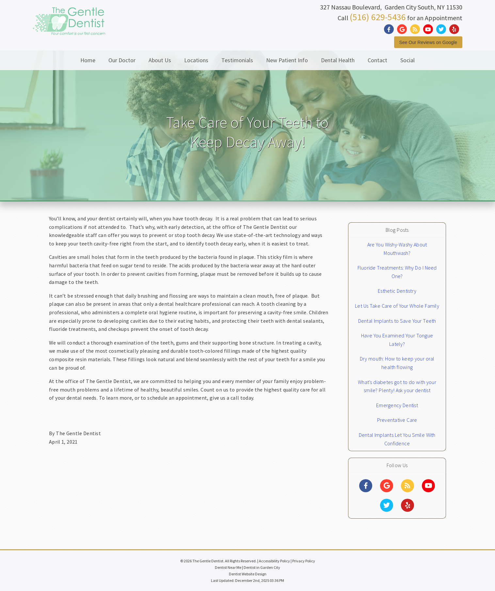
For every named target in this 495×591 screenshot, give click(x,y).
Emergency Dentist (397, 405)
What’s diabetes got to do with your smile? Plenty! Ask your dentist (397, 386)
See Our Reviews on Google (428, 42)
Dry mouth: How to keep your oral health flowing (397, 362)
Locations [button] (196, 60)
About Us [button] (160, 60)
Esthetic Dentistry (397, 291)
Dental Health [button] (338, 60)
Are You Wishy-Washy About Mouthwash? (397, 248)
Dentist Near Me (228, 567)
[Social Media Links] (365, 485)
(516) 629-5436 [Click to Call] (378, 16)
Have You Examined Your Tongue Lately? (397, 339)
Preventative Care (397, 420)
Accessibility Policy (274, 560)
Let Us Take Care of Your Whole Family (397, 306)
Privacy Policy (303, 560)
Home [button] (87, 60)
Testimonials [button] (237, 60)
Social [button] (407, 60)
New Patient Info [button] (287, 60)
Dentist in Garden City (262, 567)
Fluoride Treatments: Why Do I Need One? (397, 271)
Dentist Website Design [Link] (247, 573)
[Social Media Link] (390, 29)
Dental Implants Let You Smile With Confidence (397, 439)
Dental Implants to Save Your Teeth (397, 321)
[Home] (69, 27)
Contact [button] (377, 60)
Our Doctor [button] (122, 60)
